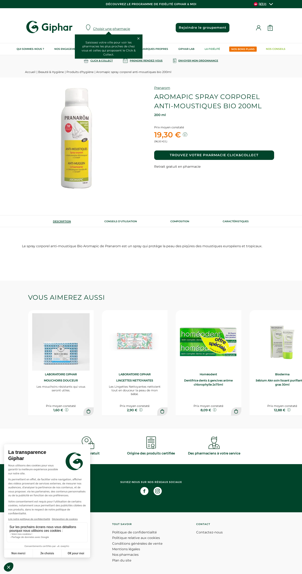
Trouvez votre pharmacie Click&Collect (214, 155)
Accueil (30, 72)
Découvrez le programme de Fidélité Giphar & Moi (151, 4)
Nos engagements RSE (70, 48)
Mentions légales (126, 549)
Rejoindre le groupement (202, 28)
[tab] (62, 221)
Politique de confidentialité (134, 532)
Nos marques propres (151, 48)
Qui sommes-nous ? (30, 48)
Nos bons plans (243, 49)
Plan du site (121, 560)
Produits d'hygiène (79, 72)
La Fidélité (212, 48)
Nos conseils (275, 48)
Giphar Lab (186, 48)
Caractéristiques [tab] (236, 221)
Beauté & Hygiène (51, 72)
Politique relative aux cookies (136, 538)
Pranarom (162, 88)
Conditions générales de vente (137, 544)
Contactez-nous (209, 532)
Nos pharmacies (125, 555)
